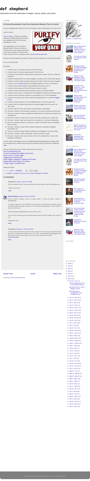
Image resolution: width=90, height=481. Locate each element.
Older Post (57, 274)
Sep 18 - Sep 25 (74, 330)
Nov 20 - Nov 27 (74, 307)
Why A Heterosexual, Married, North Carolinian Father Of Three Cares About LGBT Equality (80, 49)
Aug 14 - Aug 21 (74, 343)
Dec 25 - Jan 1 (73, 281)
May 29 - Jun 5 (73, 371)
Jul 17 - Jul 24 (73, 353)
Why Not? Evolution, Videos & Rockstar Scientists (80, 180)
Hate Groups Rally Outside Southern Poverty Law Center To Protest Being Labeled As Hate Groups (79, 212)
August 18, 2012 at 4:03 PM (27, 196)
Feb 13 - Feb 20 (74, 404)
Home (32, 274)
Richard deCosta (13, 196)
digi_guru (51, 476)
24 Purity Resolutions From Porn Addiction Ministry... (77, 283)
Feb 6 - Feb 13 (73, 406)
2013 (69, 273)
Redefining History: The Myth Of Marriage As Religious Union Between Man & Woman (80, 69)
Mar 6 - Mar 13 (73, 399)
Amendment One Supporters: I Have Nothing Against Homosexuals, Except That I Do (80, 89)
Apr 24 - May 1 (73, 383)
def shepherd (14, 9)
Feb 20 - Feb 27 (74, 401)
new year (22, 173)
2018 (69, 266)
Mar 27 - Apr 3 (73, 394)
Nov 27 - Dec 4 (74, 305)
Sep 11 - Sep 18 (74, 333)
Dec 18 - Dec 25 (74, 297)
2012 (69, 276)
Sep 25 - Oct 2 (73, 328)
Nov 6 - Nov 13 (74, 312)
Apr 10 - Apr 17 (74, 388)
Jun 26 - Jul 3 (73, 361)
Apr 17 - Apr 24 (74, 386)
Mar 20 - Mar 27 (74, 396)
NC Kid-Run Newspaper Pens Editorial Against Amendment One (79, 137)
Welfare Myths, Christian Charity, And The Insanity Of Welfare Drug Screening (80, 99)
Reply (9, 190)
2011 (69, 278)
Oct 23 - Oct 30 (74, 317)
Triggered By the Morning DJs (12, 157)
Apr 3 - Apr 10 (73, 391)
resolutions (45, 173)
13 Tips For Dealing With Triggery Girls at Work (18, 153)
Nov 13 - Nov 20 (74, 310)
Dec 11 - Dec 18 (74, 300)
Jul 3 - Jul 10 (73, 358)
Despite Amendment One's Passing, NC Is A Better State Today (80, 107)
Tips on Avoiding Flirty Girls (12, 151)
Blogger (64, 476)
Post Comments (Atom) (18, 277)
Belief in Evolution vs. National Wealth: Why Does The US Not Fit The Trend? (80, 127)
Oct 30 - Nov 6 (73, 315)
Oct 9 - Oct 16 (73, 323)
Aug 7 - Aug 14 (73, 345)
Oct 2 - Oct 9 (73, 325)
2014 (69, 271)
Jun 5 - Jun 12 (73, 368)
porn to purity (29, 173)
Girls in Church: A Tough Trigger (13, 155)
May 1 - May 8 (73, 381)
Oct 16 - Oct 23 (74, 320)
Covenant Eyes (22, 83)
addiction (9, 173)
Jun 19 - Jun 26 (74, 363)
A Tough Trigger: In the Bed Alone (14, 163)
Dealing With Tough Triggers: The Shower (16, 161)
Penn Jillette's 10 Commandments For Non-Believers (80, 190)
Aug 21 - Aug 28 (74, 340)
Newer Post (8, 274)
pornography (37, 173)
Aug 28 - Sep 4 (74, 338)
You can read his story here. (38, 54)
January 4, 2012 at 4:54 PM (24, 181)
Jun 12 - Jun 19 (74, 366)
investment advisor (13, 237)
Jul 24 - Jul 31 (73, 351)
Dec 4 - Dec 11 (74, 302)
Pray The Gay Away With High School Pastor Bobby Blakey (80, 117)
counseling (16, 173)
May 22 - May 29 (74, 373)
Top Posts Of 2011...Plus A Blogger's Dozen (77, 287)
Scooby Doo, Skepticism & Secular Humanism (80, 221)
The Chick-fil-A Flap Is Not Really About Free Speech (80, 58)
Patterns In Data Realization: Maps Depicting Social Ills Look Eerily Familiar (79, 78)
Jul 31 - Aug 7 (73, 348)
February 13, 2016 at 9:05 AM (24, 229)
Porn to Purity (7, 36)
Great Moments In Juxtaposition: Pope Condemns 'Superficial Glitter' (79, 201)
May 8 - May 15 (74, 378)
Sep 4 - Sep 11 (74, 335)
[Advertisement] (73, 440)
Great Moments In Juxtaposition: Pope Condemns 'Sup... (75, 293)
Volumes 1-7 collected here (74, 38)
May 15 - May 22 (74, 376)
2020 (69, 263)
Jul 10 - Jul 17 (73, 356)
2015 (69, 268)
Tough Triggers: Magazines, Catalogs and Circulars (19, 159)
